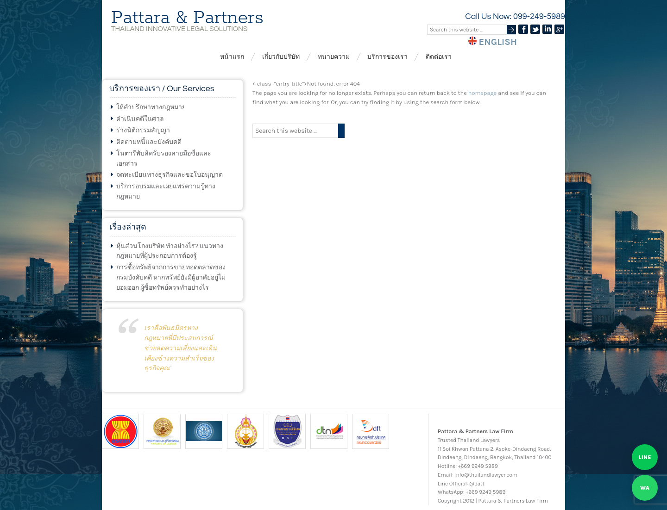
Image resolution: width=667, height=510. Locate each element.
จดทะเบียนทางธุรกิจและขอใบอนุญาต (169, 175)
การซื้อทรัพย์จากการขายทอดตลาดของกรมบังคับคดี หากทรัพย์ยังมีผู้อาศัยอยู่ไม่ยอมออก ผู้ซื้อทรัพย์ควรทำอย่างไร (171, 277)
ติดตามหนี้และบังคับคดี (149, 142)
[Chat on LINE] (645, 457)
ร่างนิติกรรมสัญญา (143, 130)
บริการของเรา (387, 57)
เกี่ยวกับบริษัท (281, 57)
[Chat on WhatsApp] (645, 488)
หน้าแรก (232, 57)
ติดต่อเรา (439, 57)
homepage (482, 92)
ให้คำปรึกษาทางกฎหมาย (151, 107)
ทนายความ (334, 57)
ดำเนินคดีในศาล (140, 119)
